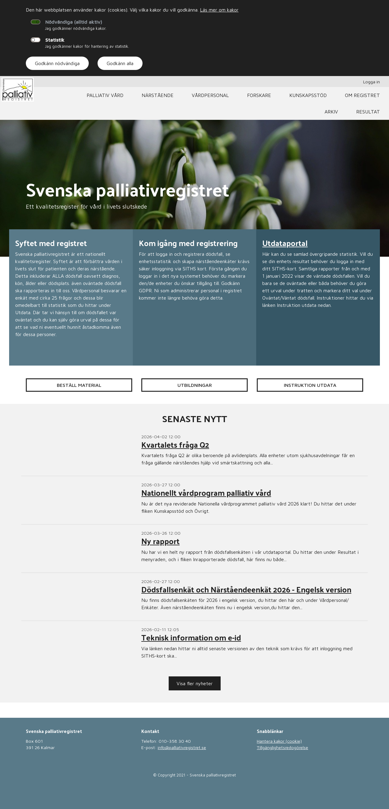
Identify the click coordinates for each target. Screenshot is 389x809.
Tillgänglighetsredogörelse (282, 747)
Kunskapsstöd (308, 95)
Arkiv (331, 111)
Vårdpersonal (210, 95)
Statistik (54, 40)
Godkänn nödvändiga (57, 63)
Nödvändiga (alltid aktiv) (73, 22)
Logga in (371, 81)
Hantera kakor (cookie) (279, 741)
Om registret (362, 95)
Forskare (259, 95)
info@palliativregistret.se (182, 747)
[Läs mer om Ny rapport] (194, 548)
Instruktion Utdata (310, 385)
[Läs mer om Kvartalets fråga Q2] (194, 452)
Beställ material (79, 385)
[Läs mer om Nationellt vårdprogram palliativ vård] (194, 500)
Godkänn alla (120, 63)
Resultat (368, 111)
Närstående (158, 95)
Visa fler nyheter (195, 683)
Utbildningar (194, 385)
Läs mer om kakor (219, 9)
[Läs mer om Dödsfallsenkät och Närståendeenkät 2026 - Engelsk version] (194, 597)
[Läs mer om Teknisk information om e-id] (194, 645)
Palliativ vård (105, 95)
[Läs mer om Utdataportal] (318, 297)
